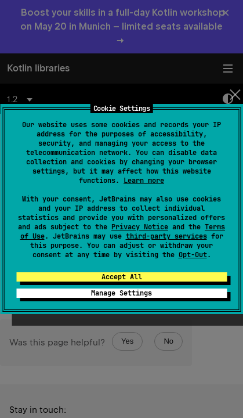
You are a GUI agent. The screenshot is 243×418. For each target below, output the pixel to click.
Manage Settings (121, 293)
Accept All (121, 277)
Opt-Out (193, 255)
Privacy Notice (139, 227)
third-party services (166, 236)
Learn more (144, 180)
